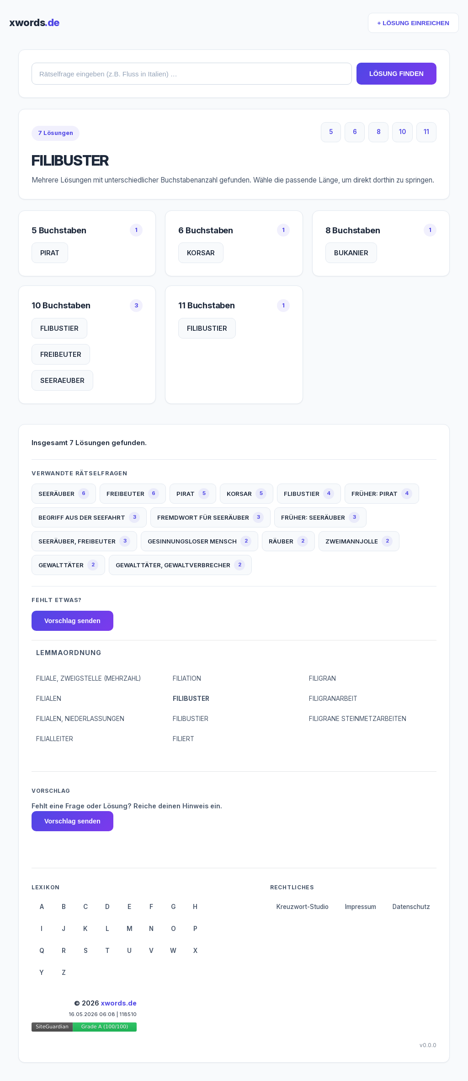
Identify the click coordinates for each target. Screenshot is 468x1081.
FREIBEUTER (60, 354)
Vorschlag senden (72, 620)
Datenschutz (411, 906)
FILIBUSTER (191, 698)
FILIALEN (48, 698)
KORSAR (201, 253)
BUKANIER (351, 253)
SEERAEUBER (62, 380)
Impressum (360, 906)
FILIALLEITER (54, 738)
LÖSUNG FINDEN (396, 73)
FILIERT (183, 738)
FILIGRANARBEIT (333, 698)
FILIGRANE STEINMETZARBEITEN (357, 718)
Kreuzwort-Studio (303, 906)
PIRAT (49, 253)
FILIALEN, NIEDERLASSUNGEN (80, 718)
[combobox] (192, 74)
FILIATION (187, 678)
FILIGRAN (322, 678)
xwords (34, 22)
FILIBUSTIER (207, 328)
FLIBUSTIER (59, 328)
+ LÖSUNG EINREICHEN (413, 23)
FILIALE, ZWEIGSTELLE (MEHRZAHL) (88, 678)
